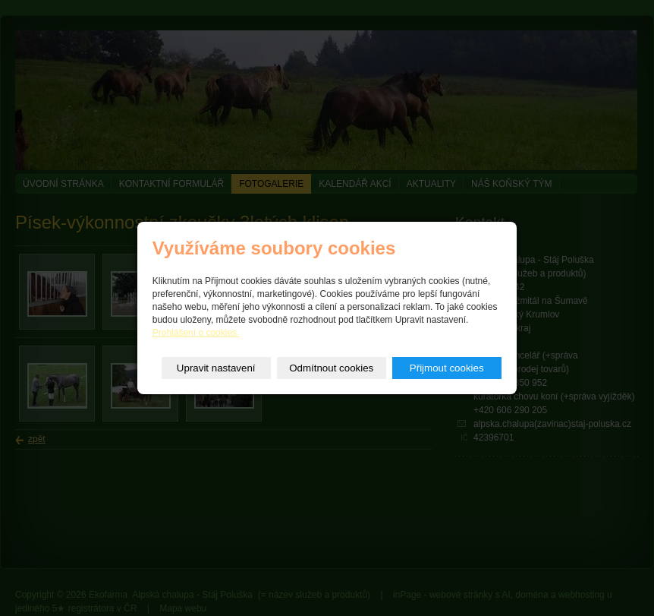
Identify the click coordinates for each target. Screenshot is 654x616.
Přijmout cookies (447, 368)
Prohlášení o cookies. (196, 332)
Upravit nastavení (216, 368)
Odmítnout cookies (331, 368)
